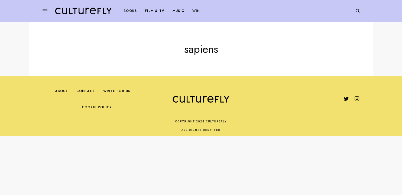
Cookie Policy (97, 107)
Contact (85, 91)
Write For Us (116, 91)
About (61, 91)
